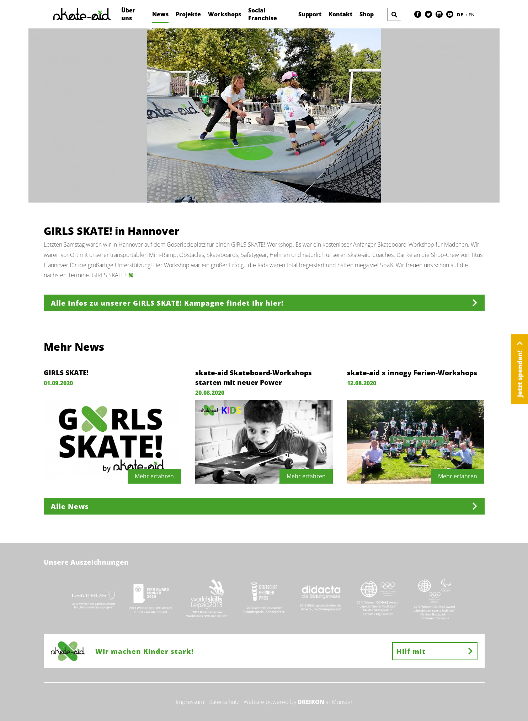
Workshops (224, 14)
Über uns (128, 14)
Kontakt (340, 14)
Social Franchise (262, 14)
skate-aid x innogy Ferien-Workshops (412, 372)
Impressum (190, 702)
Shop (366, 14)
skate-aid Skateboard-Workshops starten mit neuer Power (253, 377)
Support (309, 14)
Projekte (188, 14)
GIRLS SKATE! (66, 372)
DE (460, 14)
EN (472, 14)
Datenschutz (223, 702)
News (160, 14)
